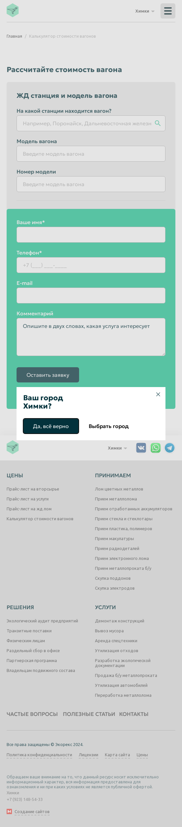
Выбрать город (109, 426)
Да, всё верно (51, 426)
